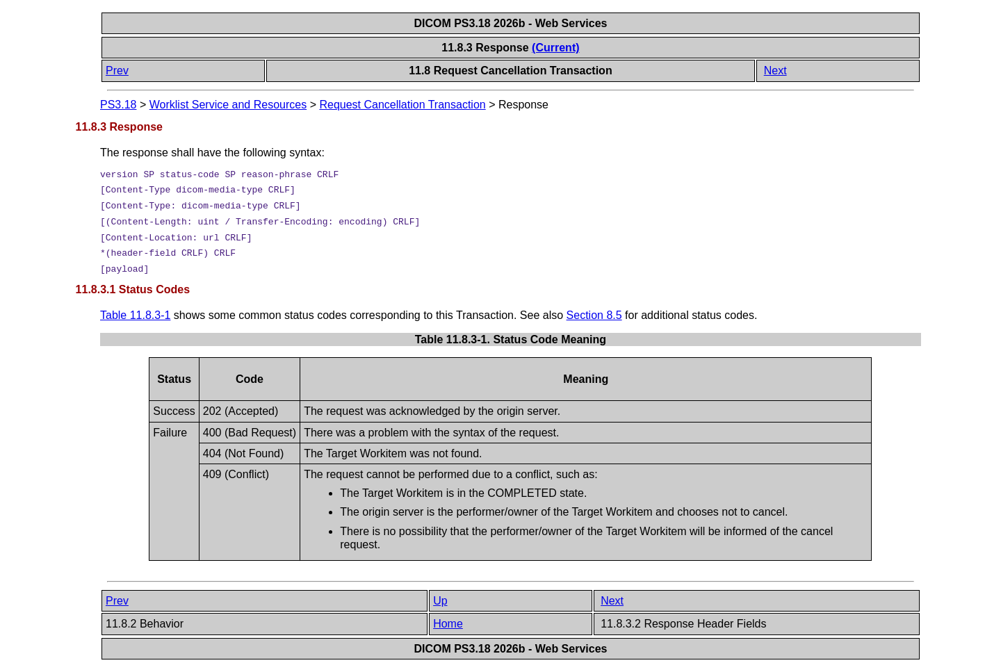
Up (440, 601)
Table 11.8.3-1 (135, 315)
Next (775, 70)
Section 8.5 (594, 315)
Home (448, 624)
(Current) (555, 48)
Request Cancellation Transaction (402, 104)
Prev (117, 70)
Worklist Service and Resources (228, 104)
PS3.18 (118, 104)
